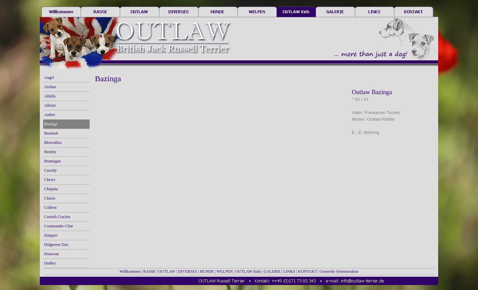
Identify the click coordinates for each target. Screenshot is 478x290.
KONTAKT (307, 271)
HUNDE (207, 271)
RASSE (149, 271)
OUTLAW (166, 271)
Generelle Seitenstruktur (339, 271)
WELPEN (224, 271)
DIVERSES (187, 271)
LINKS (289, 271)
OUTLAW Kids (248, 271)
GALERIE (272, 271)
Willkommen (130, 271)
